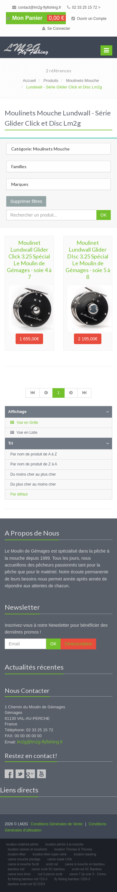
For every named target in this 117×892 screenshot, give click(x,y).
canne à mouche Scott (23, 864)
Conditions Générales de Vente (56, 824)
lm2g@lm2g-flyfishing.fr (40, 741)
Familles (19, 166)
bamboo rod (16, 869)
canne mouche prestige (24, 859)
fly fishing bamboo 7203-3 (72, 879)
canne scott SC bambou (48, 869)
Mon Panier (36, 18)
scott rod (52, 864)
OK (103, 215)
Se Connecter (56, 28)
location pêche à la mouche (65, 844)
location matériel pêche (22, 844)
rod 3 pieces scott (50, 874)
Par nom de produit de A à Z (33, 454)
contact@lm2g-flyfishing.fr (36, 7)
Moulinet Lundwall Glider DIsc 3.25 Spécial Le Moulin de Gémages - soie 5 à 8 (88, 259)
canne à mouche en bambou (85, 864)
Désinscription (78, 643)
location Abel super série (50, 854)
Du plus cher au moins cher (33, 484)
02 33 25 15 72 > (83, 7)
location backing (85, 854)
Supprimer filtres (26, 201)
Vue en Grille (24, 422)
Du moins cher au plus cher (33, 474)
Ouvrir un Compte (88, 18)
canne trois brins (19, 874)
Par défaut (18, 494)
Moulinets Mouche (82, 80)
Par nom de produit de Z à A (33, 464)
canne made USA (59, 859)
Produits (50, 80)
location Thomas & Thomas (73, 849)
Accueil (29, 80)
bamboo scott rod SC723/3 (26, 884)
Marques (19, 184)
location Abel (17, 854)
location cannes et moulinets (27, 849)
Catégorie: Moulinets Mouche (40, 148)
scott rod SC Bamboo (87, 869)
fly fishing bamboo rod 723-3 (27, 879)
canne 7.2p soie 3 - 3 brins (87, 874)
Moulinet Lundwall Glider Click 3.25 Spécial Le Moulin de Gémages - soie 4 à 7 (29, 259)
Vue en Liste (23, 432)
